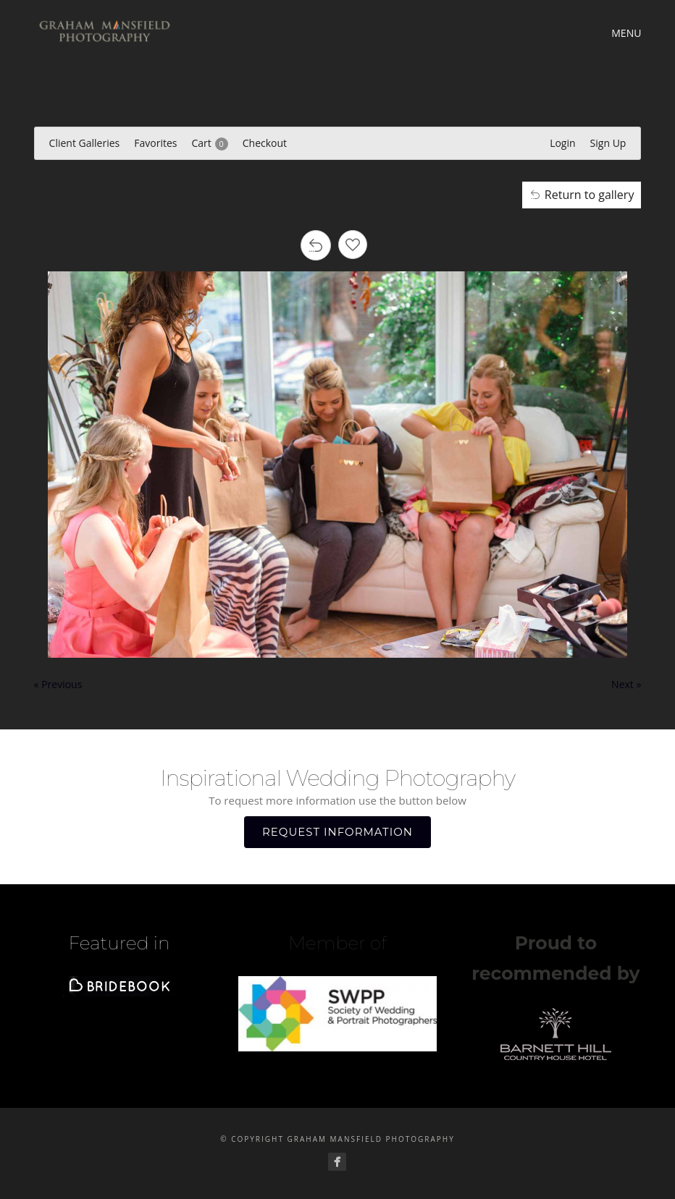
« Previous (58, 684)
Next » (626, 684)
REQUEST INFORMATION (337, 832)
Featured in (119, 943)
